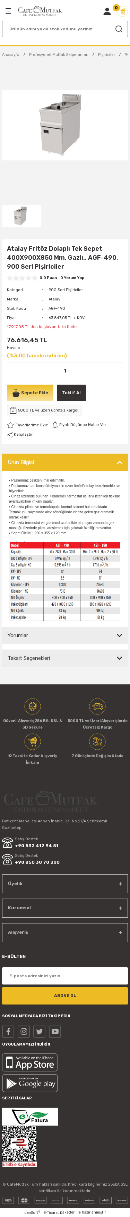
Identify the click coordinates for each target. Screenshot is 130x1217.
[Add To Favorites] (27, 425)
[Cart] (122, 11)
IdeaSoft (32, 1212)
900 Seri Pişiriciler (66, 290)
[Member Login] (107, 11)
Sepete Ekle (30, 393)
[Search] (65, 29)
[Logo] (40, 11)
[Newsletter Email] (65, 976)
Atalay (54, 299)
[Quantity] (65, 371)
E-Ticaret (51, 1212)
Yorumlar (18, 635)
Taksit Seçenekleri (29, 658)
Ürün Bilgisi (21, 462)
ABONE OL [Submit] (65, 995)
